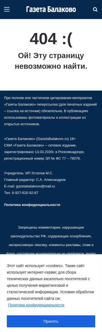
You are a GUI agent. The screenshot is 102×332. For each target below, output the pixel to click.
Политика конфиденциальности (36, 305)
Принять (51, 321)
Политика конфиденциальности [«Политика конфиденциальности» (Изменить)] (32, 205)
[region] (51, 293)
